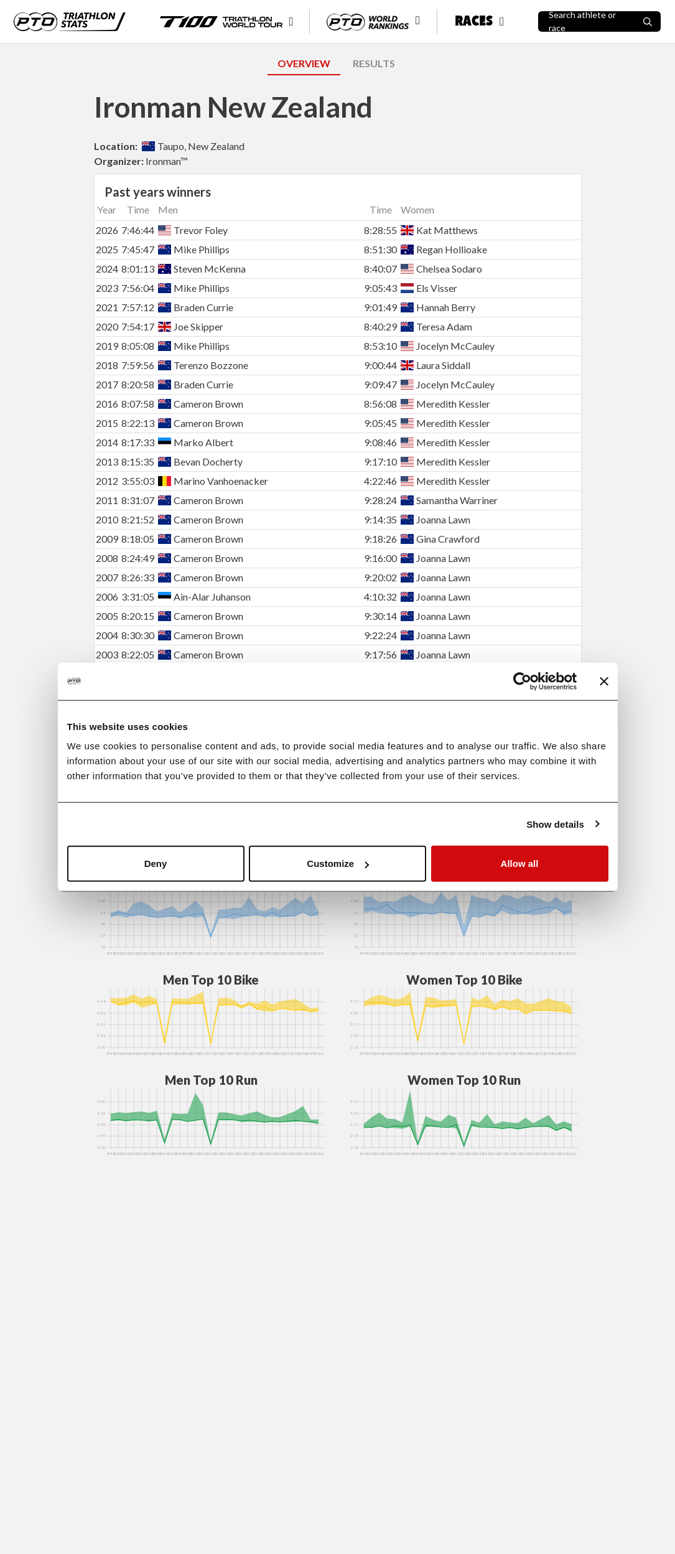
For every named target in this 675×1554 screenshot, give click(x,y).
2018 (107, 365)
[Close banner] (604, 680)
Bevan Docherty (200, 461)
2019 (107, 346)
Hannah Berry (438, 307)
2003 (107, 654)
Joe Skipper (190, 326)
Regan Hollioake (444, 249)
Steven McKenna (202, 268)
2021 (107, 307)
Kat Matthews (439, 230)
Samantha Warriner (449, 500)
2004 (107, 635)
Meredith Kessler (445, 404)
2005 (107, 616)
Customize (338, 863)
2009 (107, 539)
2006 (107, 596)
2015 (107, 423)
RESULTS (374, 63)
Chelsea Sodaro (441, 268)
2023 (107, 288)
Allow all (520, 863)
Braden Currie (195, 307)
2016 (107, 404)
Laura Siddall (435, 365)
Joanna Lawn (435, 519)
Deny (155, 863)
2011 (107, 500)
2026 (107, 230)
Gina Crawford (440, 539)
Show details (555, 823)
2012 (107, 481)
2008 (107, 558)
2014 (107, 442)
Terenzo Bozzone (203, 365)
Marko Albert (195, 442)
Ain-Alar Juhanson (204, 596)
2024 (107, 268)
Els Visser (429, 288)
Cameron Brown (200, 404)
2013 (107, 461)
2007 (107, 577)
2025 (107, 249)
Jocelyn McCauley (448, 346)
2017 (107, 384)
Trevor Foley (193, 230)
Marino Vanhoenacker (213, 481)
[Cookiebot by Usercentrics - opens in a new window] (522, 681)
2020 (107, 326)
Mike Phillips (194, 249)
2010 (107, 519)
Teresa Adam (436, 326)
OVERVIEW (303, 63)
